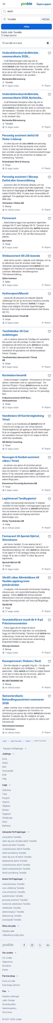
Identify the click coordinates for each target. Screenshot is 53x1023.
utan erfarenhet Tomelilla (13, 892)
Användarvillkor (9, 1004)
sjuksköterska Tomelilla (12, 896)
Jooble (19, 1019)
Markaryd (6, 825)
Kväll (4, 775)
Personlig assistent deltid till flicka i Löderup (20, 137)
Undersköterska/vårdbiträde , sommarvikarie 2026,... (20, 54)
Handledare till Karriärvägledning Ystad (23, 417)
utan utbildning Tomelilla (13, 888)
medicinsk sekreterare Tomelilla (16, 904)
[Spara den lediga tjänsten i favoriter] (49, 53)
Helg (4, 778)
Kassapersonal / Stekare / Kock (21, 661)
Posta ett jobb (8, 981)
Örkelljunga (7, 818)
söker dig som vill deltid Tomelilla (16, 857)
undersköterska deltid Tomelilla (16, 849)
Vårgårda (6, 806)
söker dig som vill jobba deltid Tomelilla (19, 841)
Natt (4, 767)
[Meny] (4, 4)
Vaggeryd (6, 814)
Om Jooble (7, 958)
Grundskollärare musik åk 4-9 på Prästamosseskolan (22, 621)
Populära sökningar (10, 996)
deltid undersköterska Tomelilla (16, 869)
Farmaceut (9, 218)
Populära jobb (8, 931)
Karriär (5, 969)
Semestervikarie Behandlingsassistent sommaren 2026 (23, 699)
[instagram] (32, 945)
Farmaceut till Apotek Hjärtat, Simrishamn (20, 538)
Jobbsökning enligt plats (13, 935)
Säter (4, 822)
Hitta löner (7, 1012)
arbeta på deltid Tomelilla (13, 845)
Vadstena (6, 790)
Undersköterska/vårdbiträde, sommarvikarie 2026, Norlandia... (22, 96)
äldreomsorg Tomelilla (11, 916)
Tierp (4, 794)
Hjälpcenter (7, 962)
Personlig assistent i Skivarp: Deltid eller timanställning (20, 178)
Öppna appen (43, 4)
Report (46, 85)
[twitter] (40, 945)
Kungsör (6, 798)
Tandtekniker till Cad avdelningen (15, 333)
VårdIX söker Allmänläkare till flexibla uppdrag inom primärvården (20, 581)
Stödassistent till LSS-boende (21, 255)
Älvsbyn (5, 810)
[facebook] (24, 945)
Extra (4, 759)
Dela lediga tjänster (11, 985)
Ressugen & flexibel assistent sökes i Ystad (20, 459)
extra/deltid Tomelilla (11, 837)
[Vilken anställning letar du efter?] (26, 11)
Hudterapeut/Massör (15, 293)
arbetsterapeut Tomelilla (13, 912)
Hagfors (5, 802)
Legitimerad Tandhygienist (19, 498)
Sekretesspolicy (9, 1008)
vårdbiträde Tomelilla (11, 908)
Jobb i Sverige (8, 1000)
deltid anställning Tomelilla (14, 853)
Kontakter (6, 966)
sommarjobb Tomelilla (11, 920)
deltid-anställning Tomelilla (14, 872)
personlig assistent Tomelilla (15, 900)
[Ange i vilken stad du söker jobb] (26, 19)
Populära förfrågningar (15, 748)
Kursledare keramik (14, 375)
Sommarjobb (7, 771)
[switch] (48, 43)
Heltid (5, 763)
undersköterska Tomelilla (13, 884)
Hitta (26, 26)
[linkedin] (48, 945)
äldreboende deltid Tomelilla (14, 861)
